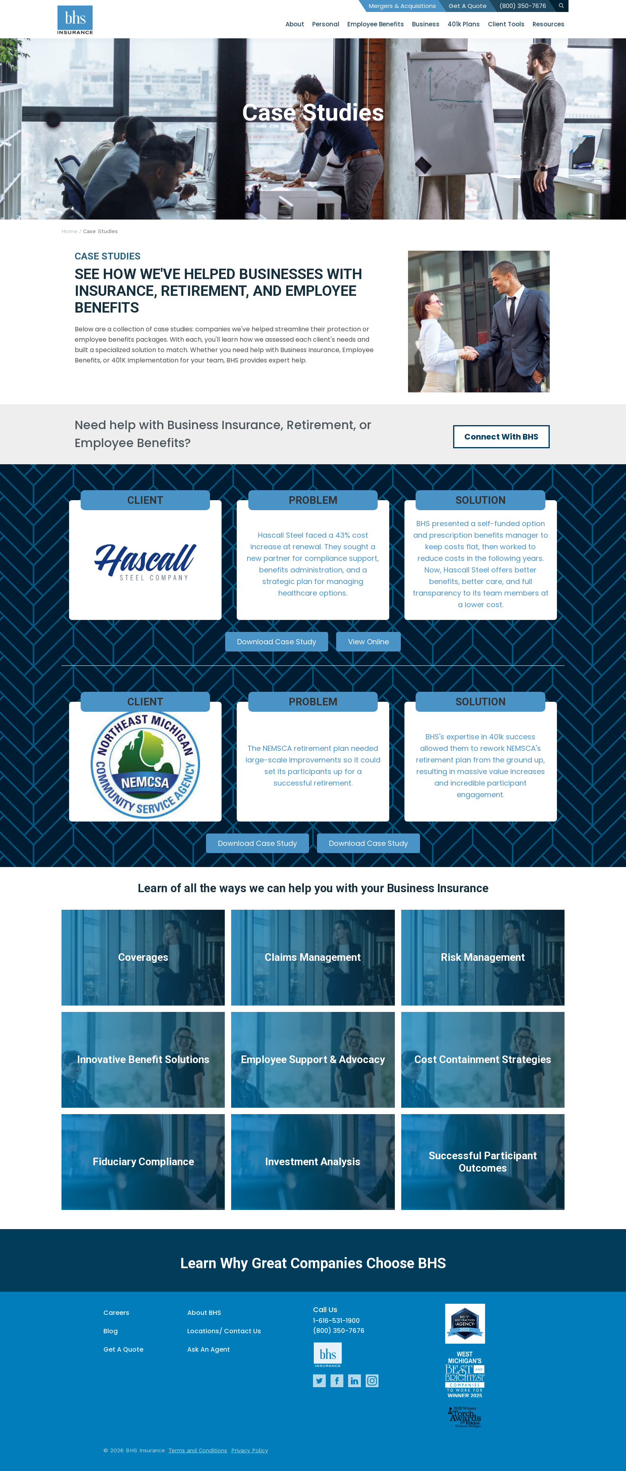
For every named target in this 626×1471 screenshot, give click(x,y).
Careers (116, 1312)
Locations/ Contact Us (224, 1331)
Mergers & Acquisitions (402, 6)
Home (69, 231)
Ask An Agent (208, 1349)
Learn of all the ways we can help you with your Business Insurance (313, 888)
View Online (368, 642)
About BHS (204, 1312)
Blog (110, 1331)
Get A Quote (468, 6)
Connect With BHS (501, 436)
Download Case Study (276, 642)
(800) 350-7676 (522, 6)
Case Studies (100, 231)
